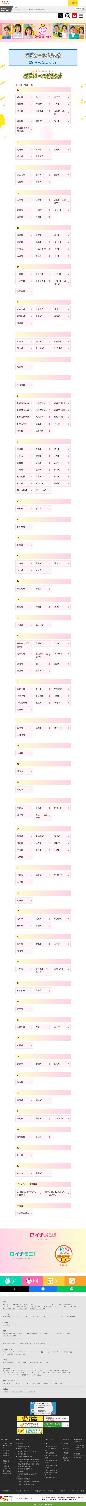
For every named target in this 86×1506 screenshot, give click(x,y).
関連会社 (6, 1461)
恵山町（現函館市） (60, 201)
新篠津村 (40, 483)
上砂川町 (58, 274)
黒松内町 (40, 348)
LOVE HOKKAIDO (21, 1306)
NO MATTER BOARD (34, 1306)
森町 (38, 1027)
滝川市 (57, 563)
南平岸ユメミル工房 (25, 1344)
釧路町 (39, 341)
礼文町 (20, 1155)
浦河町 (57, 175)
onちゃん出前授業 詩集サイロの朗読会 (14, 1354)
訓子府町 (58, 348)
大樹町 (20, 563)
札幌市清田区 (60, 403)
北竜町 (39, 919)
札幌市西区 (41, 417)
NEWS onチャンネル (22, 1317)
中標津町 (21, 696)
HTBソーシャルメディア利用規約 (28, 1481)
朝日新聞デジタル (7, 1491)
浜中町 (20, 815)
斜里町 (57, 470)
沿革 (4, 1463)
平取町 (57, 850)
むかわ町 (21, 990)
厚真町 (20, 121)
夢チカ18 (73, 1306)
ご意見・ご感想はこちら (25, 1499)
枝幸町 (39, 200)
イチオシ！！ (41, 1304)
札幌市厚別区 (23, 403)
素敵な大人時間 (22, 1308)
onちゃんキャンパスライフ (10, 1373)
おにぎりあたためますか (64, 1304)
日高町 (20, 843)
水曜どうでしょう (29, 1304)
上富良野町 (41, 281)
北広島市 (40, 309)
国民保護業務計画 (51, 1477)
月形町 (20, 607)
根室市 (20, 771)
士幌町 (57, 456)
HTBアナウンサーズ (8, 1352)
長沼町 (57, 696)
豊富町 (39, 670)
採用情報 (6, 1466)
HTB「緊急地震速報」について (79, 1448)
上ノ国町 (21, 281)
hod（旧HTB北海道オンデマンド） (12, 1333)
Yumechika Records (39, 1344)
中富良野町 (22, 703)
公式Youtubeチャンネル (46, 1333)
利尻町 (39, 1119)
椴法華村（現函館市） (42, 655)
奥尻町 (57, 235)
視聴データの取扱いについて (27, 1484)
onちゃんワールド (23, 1370)
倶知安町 (58, 341)
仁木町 (39, 728)
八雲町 (20, 1045)
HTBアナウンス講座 (37, 1352)
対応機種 (78, 1458)
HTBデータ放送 (36, 1383)
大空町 (39, 235)
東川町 (57, 836)
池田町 (20, 149)
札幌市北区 (41, 403)
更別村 (57, 424)
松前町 (20, 951)
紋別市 (57, 1027)
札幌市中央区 (42, 410)
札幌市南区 (22, 424)
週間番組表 (78, 8)
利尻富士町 (59, 1119)
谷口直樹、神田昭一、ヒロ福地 (27, 1193)
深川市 (20, 875)
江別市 (39, 210)
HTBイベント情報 (8, 1362)
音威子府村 (41, 249)
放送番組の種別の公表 (25, 1469)
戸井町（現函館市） (23, 645)
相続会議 (18, 1491)
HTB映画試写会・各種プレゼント (39, 1362)
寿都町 (20, 508)
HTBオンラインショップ (9, 1344)
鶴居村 (57, 607)
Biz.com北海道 (48, 1306)
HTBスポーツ (6, 1325)
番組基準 (21, 1443)
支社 (4, 1458)
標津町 (39, 456)
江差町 (20, 200)
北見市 (57, 309)
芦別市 (39, 104)
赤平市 (57, 97)
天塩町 (20, 625)
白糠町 (57, 476)
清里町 (20, 323)
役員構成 (6, 1456)
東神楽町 (40, 836)
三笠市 (20, 969)
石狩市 (39, 149)
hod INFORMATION (31, 1333)
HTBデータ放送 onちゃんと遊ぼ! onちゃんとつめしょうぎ (54, 1373)
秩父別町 (21, 589)
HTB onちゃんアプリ (8, 1370)
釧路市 (20, 341)
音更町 (57, 249)
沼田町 (20, 753)
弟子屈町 (40, 625)
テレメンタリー (36, 1317)
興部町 (39, 242)
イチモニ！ (51, 1304)
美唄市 (57, 843)
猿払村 (20, 431)
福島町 (39, 875)
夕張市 (20, 1064)
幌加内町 (58, 919)
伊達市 (39, 570)
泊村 (38, 664)
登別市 (20, 790)
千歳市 (39, 589)
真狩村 (57, 944)
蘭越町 (39, 1100)
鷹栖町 (39, 563)
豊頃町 (20, 670)
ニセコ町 (21, 735)
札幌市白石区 (23, 410)
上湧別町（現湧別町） (60, 282)
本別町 (39, 925)
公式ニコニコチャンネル (9, 1335)
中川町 (39, 689)
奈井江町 (21, 689)
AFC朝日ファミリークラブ (66, 1491)
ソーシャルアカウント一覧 (20, 1383)
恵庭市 (20, 210)
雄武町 (20, 235)
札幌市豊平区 (23, 417)
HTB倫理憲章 (50, 1453)
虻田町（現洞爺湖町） (23, 129)
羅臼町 (20, 1100)
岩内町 (20, 156)
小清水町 (21, 385)
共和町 (57, 316)
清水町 (39, 463)
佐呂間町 (40, 431)
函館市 (20, 808)
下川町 (20, 470)
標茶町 (57, 449)
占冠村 (57, 463)
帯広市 (39, 256)
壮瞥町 (20, 545)
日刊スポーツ (52, 1491)
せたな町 (21, 527)
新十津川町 (22, 490)
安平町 (57, 121)
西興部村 (58, 728)
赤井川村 (40, 97)
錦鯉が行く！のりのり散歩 (37, 1308)
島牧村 (20, 463)
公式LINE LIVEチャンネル (63, 1333)
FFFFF (15, 1325)
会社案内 (6, 1453)
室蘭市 (39, 990)
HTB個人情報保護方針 (25, 1456)
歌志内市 (21, 175)
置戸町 (20, 242)
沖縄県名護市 (23, 1213)
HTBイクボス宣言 (51, 1470)
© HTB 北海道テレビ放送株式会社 (43, 1504)
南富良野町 (59, 969)
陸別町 (20, 1119)
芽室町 (20, 1009)
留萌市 (39, 1137)
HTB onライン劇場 (21, 1362)
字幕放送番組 (22, 1454)
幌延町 (20, 925)
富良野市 (58, 875)
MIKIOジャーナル (30, 1391)
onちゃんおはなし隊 (52, 1352)
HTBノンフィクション (50, 1317)
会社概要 (6, 1450)
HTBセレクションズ (16, 1391)
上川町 (20, 274)
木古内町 (21, 309)
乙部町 (20, 256)
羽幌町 (39, 808)
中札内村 (58, 689)
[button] (82, 3)
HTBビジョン (50, 1443)
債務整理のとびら (39, 1491)
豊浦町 (57, 664)
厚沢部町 (40, 111)
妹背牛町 (21, 1027)
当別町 (39, 643)
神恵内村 (21, 291)
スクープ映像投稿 (70, 1317)
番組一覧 (5, 1304)
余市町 (20, 1082)
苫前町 (20, 664)
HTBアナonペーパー (23, 1352)
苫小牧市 (58, 654)
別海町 (20, 900)
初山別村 (21, 476)
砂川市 (39, 508)
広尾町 (20, 857)
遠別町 (39, 217)
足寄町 (57, 104)
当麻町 (57, 643)
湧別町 (39, 1064)
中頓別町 (40, 696)
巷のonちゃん (66, 1370)
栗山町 (20, 348)
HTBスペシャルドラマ (9, 1308)
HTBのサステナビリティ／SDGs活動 (51, 1448)
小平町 (57, 256)
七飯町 (39, 703)
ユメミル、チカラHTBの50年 (7, 1446)
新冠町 (20, 728)
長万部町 (58, 242)
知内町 (20, 483)
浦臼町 (39, 175)
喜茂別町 (21, 316)
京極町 (39, 316)
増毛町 (39, 944)
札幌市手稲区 (60, 410)
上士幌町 (40, 274)
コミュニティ (6, 1383)
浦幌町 (20, 181)
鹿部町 (39, 449)
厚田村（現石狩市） (60, 112)
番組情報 (74, 3)
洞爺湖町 (21, 654)
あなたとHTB (22, 1449)
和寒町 (39, 1173)
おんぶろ (33, 1370)
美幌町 (39, 850)
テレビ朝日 (80, 1491)
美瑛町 (20, 836)
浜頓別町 (58, 808)
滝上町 (20, 570)
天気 (60, 1317)
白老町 (39, 476)
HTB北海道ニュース (8, 1317)
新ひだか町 (41, 490)
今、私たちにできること (68, 1352)
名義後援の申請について (66, 1460)
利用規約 (21, 1471)
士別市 (20, 456)
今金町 (57, 149)
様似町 (39, 424)
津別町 (39, 607)
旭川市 (20, 104)
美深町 (20, 850)
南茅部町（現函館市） (42, 970)
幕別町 (20, 944)
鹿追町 (20, 449)
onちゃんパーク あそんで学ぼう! (49, 1370)
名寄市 (57, 703)
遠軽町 (20, 217)
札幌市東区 (59, 417)
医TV (56, 1306)
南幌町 (20, 709)
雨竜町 (39, 181)
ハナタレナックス (8, 1306)
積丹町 (39, 470)
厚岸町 (20, 111)
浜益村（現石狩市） (42, 816)
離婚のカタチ (28, 1491)
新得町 (57, 483)
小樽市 (20, 249)
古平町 (20, 882)
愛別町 (20, 97)
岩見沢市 (40, 156)
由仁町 (57, 1064)
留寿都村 (21, 1137)
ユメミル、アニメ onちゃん (10, 1375)
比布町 (39, 843)
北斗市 (20, 919)
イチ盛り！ (64, 1306)
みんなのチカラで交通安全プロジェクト (55, 1383)
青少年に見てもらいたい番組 (27, 1451)
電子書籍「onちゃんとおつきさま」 (32, 1375)
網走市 (39, 121)
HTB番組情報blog (16, 1304)
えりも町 (58, 210)
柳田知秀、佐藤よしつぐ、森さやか (55, 1193)
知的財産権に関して (24, 1479)
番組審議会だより (23, 1446)
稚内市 (20, 1173)
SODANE (5, 1391)
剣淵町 (20, 367)
